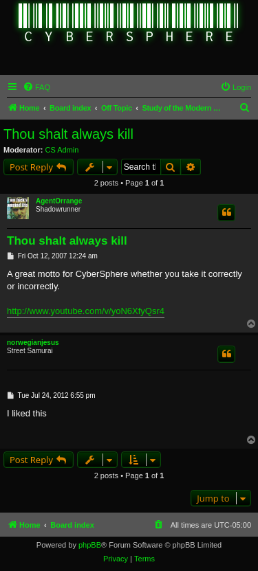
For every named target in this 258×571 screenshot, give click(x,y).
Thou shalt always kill (68, 134)
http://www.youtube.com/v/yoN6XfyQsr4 (85, 311)
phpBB (89, 545)
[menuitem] (36, 87)
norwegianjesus (33, 342)
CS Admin (62, 150)
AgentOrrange (59, 201)
